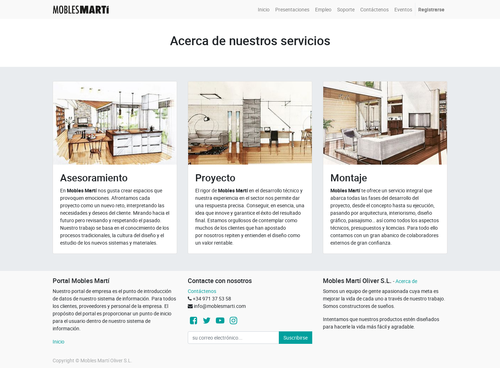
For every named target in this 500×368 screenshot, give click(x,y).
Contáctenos (202, 291)
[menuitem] (263, 9)
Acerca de (406, 281)
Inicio (58, 341)
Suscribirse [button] (295, 337)
